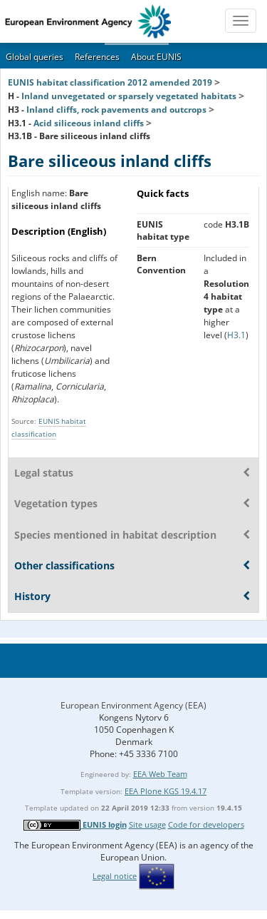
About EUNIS (156, 57)
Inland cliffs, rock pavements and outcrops (116, 109)
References (97, 57)
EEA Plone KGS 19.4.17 (165, 791)
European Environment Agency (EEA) (133, 705)
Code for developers (206, 824)
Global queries (34, 57)
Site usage (147, 824)
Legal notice (115, 875)
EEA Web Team (160, 773)
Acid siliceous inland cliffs (88, 123)
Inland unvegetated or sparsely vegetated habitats (128, 96)
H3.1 (236, 335)
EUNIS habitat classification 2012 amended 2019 (110, 82)
